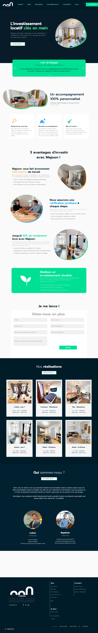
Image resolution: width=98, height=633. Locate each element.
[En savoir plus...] (49, 478)
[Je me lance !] (17, 44)
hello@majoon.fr (13, 605)
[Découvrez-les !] (49, 372)
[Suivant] (83, 68)
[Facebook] (26, 605)
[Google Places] (23, 605)
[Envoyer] (68, 347)
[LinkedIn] (28, 605)
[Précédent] (15, 68)
